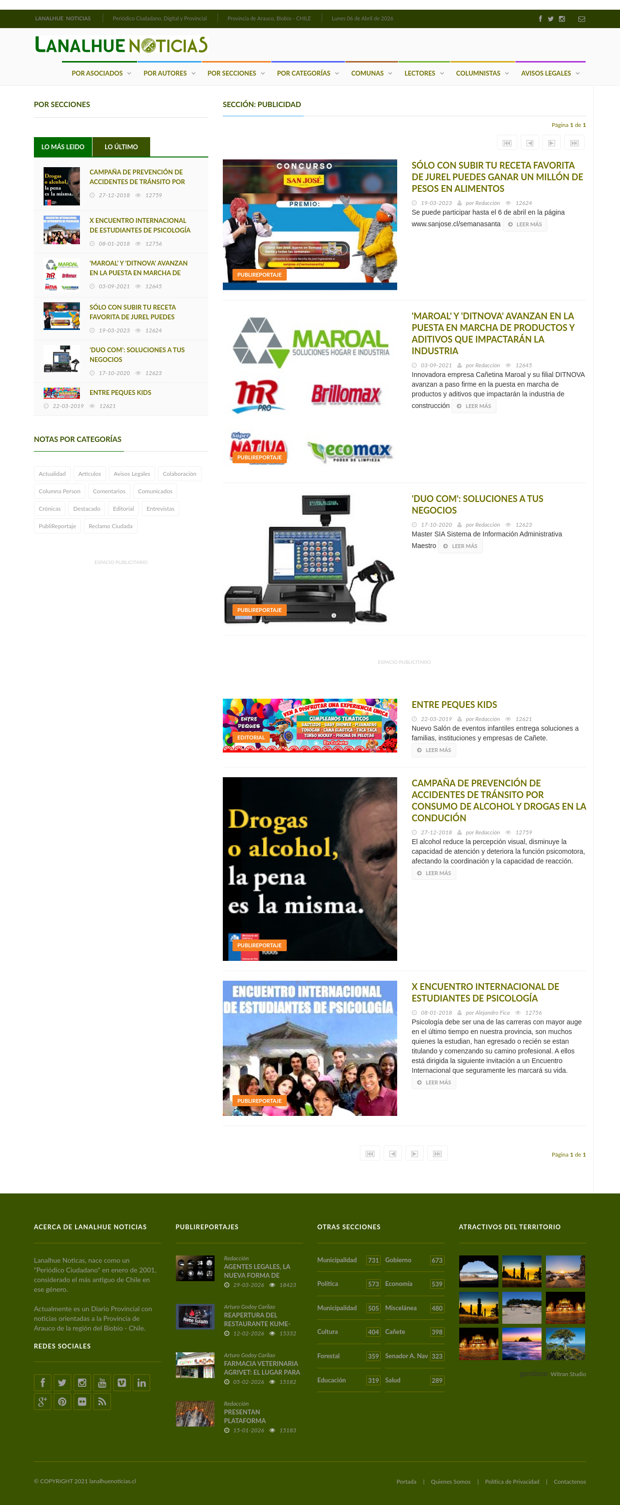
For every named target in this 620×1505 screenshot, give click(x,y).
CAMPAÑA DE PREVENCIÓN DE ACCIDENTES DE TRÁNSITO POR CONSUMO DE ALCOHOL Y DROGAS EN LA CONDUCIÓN (499, 800)
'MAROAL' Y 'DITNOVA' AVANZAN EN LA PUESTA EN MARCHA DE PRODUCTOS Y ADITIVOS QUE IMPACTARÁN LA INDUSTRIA (493, 333)
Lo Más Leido (63, 147)
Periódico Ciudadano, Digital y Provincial (160, 18)
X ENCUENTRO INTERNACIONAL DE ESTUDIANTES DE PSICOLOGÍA (140, 225)
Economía (414, 1284)
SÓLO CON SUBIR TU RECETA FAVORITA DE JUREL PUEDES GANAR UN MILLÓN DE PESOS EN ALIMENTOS (497, 177)
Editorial (123, 508)
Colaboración (179, 473)
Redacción (487, 202)
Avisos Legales (546, 73)
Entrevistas (161, 508)
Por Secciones (232, 73)
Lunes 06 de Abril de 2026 (362, 18)
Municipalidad (349, 1260)
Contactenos (570, 1481)
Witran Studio (568, 1373)
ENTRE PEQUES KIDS (120, 392)
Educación (349, 1380)
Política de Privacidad (512, 1481)
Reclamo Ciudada (111, 526)
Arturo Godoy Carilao (250, 1306)
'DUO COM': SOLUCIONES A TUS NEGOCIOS (137, 354)
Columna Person (59, 491)
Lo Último (122, 147)
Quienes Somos (451, 1481)
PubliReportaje (57, 526)
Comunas (367, 73)
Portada (407, 1481)
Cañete (414, 1332)
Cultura (349, 1332)
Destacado (86, 508)
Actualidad (52, 473)
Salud (414, 1380)
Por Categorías (303, 73)
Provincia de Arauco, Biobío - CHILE (269, 18)
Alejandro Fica (492, 1012)
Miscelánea (414, 1308)
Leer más (525, 224)
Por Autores (164, 73)
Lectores (419, 73)
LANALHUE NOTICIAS (63, 18)
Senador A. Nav (414, 1356)
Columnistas (478, 73)
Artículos (89, 473)
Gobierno (414, 1260)
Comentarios (109, 491)
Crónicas (50, 508)
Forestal (349, 1356)
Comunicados (155, 491)
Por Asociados (97, 73)
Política (349, 1284)
